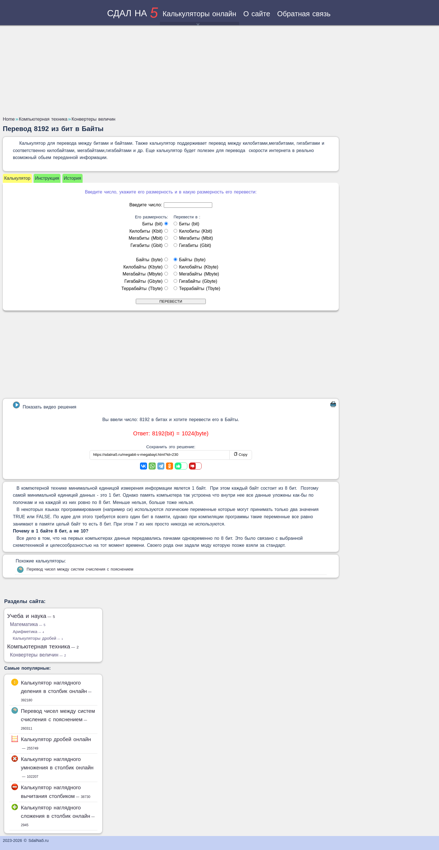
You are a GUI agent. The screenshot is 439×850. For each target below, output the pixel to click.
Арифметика (28, 631)
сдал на (132, 13)
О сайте (256, 14)
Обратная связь (304, 14)
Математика (28, 624)
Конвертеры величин (38, 655)
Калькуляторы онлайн (199, 17)
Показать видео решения (44, 405)
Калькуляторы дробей (38, 638)
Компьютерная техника (43, 646)
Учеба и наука (31, 616)
